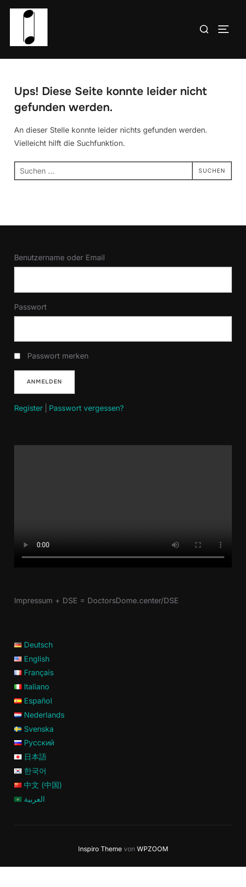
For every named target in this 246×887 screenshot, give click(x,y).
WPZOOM (152, 868)
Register (28, 427)
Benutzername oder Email (59, 277)
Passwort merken (57, 376)
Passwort (30, 326)
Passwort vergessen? (86, 427)
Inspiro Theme (100, 868)
